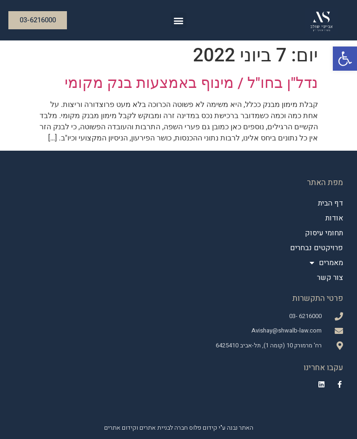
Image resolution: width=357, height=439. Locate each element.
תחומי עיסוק (324, 233)
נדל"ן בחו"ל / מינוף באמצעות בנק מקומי (191, 83)
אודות (334, 218)
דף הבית (330, 203)
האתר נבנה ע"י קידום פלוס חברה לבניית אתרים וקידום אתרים (178, 427)
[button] (345, 59)
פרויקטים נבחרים (316, 247)
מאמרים (326, 262)
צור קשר (330, 277)
